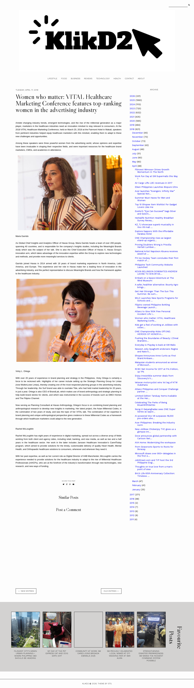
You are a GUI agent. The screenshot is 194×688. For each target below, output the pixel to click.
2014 (132, 507)
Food (64, 78)
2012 (132, 515)
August (136, 149)
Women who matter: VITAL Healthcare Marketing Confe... (155, 319)
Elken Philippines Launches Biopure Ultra (156, 187)
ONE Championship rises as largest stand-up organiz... (153, 239)
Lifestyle (52, 78)
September (138, 145)
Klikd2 (85, 683)
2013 (132, 511)
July (134, 153)
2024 (133, 104)
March (135, 481)
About (141, 78)
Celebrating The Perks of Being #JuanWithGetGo (151, 403)
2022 (133, 112)
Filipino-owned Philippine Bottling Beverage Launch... (152, 306)
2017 (132, 494)
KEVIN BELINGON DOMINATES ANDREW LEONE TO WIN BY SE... (156, 272)
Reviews (88, 78)
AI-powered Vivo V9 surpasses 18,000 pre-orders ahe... (154, 417)
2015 (132, 503)
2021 (132, 117)
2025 (133, 100)
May (134, 161)
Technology (103, 78)
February (137, 485)
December (138, 133)
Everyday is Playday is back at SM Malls (155, 345)
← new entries (26, 591)
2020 (133, 121)
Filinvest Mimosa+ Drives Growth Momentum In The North (152, 170)
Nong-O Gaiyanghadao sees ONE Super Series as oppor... (155, 410)
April (134, 166)
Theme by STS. (105, 683)
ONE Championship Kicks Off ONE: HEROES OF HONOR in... (153, 332)
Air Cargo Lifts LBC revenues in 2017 (153, 183)
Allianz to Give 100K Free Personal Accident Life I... (152, 312)
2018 (132, 129)
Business (75, 78)
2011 (132, 519)
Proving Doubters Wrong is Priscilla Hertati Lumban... (153, 245)
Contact (129, 78)
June (135, 157)
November (138, 137)
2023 (133, 108)
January (136, 489)
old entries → (111, 591)
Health (117, 78)
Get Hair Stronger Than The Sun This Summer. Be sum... (154, 292)
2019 (132, 125)
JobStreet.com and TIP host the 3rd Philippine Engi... (154, 461)
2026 (133, 96)
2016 (132, 499)
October (136, 141)
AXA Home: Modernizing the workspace (155, 442)
